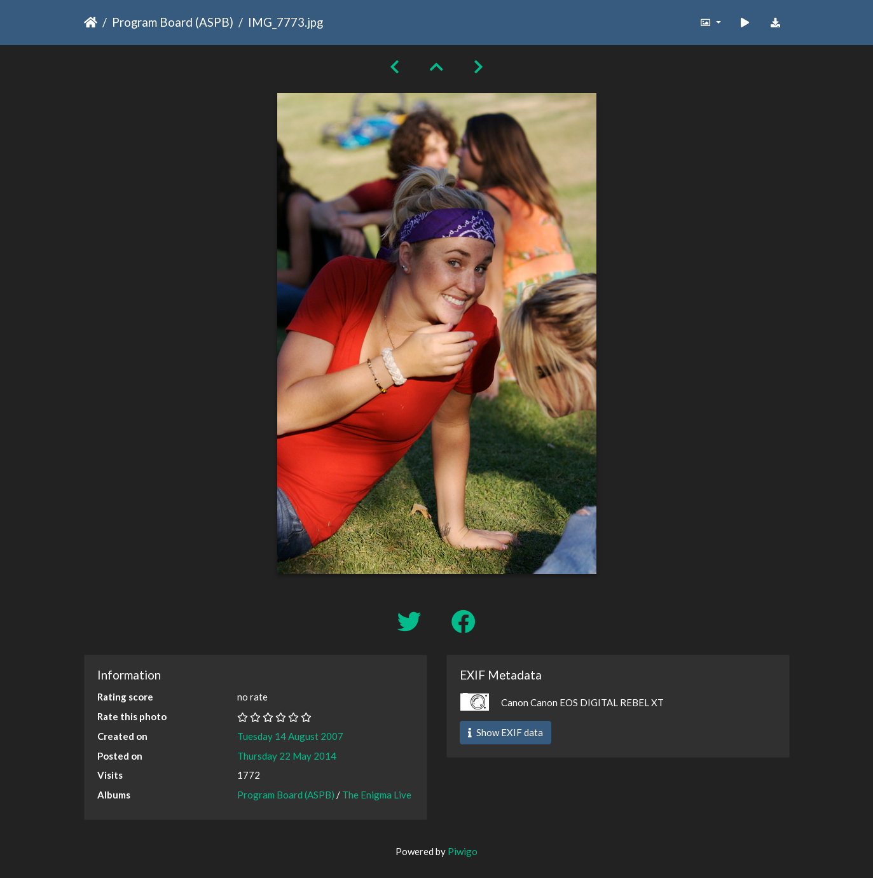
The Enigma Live (376, 794)
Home (90, 22)
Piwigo (463, 851)
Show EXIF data (505, 732)
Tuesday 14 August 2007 (290, 736)
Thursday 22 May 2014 (286, 756)
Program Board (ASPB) (172, 22)
